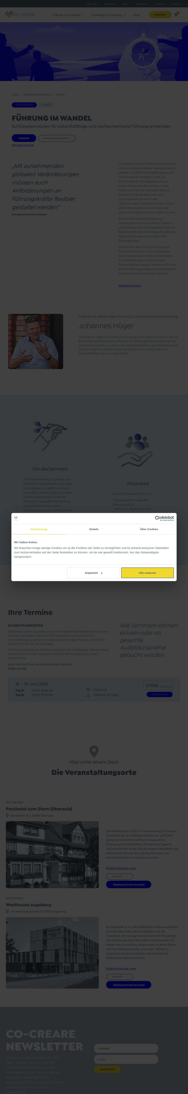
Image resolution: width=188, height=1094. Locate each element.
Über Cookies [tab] (149, 529)
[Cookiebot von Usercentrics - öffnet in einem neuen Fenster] (158, 518)
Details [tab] (94, 529)
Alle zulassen (147, 572)
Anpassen (93, 572)
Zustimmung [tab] (39, 529)
